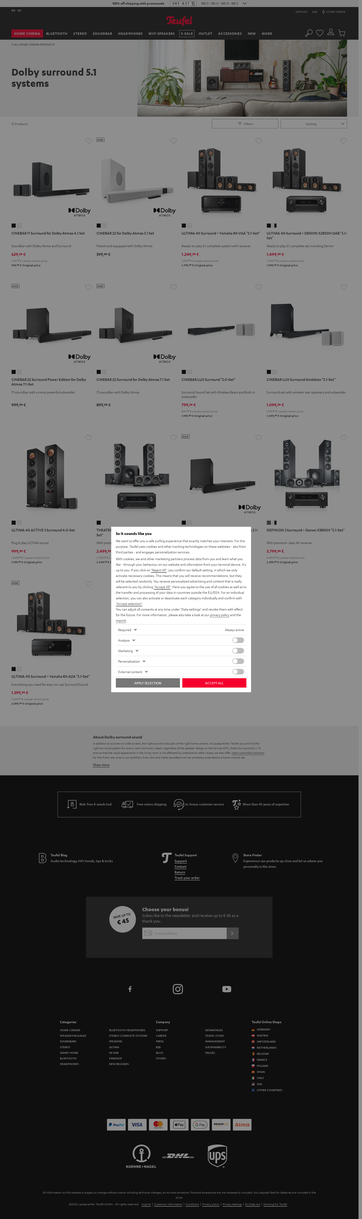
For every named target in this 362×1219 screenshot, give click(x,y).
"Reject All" (159, 570)
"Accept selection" (129, 603)
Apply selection (147, 683)
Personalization (129, 661)
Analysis (124, 640)
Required (124, 630)
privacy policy (219, 615)
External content (130, 672)
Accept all (214, 683)
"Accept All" (162, 587)
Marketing (125, 651)
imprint (121, 620)
